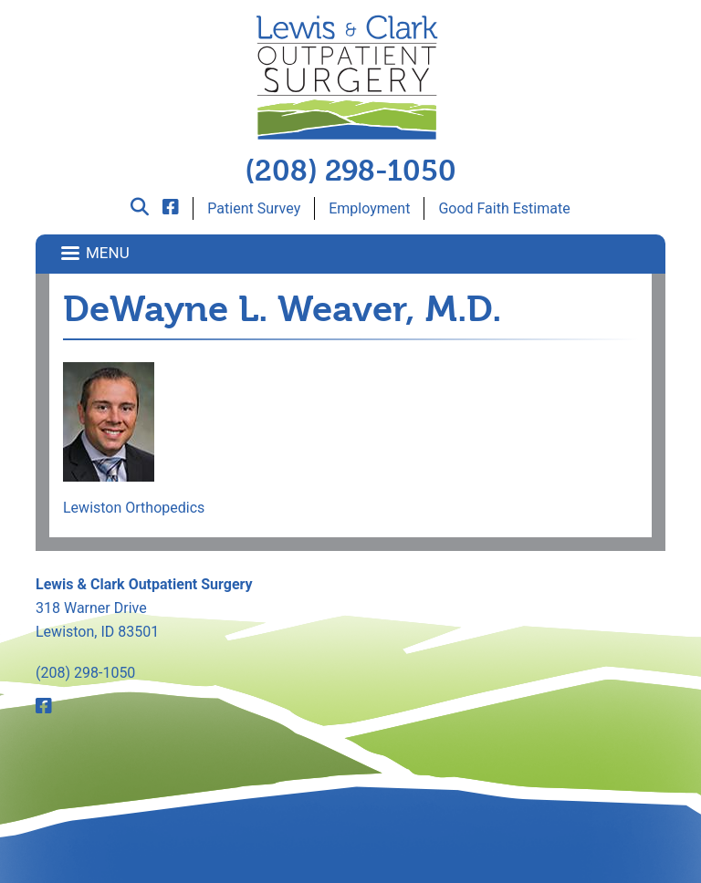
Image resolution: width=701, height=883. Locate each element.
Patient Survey (253, 208)
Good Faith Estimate (504, 208)
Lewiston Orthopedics (133, 507)
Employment (369, 208)
